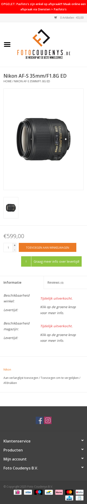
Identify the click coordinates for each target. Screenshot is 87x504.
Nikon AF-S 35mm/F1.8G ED (32, 81)
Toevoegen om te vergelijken (60, 378)
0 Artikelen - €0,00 (69, 18)
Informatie (12, 282)
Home (7, 81)
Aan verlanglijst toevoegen (20, 378)
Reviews (55, 282)
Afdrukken (10, 383)
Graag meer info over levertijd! (56, 261)
